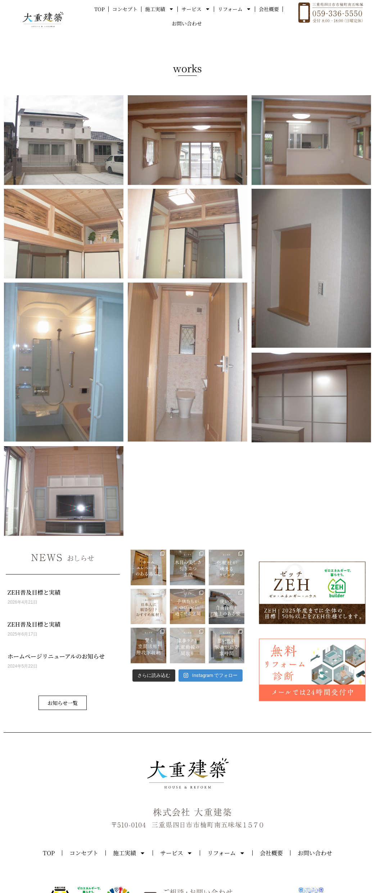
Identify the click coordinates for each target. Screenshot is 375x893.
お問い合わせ (187, 23)
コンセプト (124, 9)
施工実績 (159, 9)
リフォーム (234, 9)
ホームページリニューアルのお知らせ (56, 656)
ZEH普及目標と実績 (34, 592)
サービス (195, 9)
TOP (99, 9)
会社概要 (269, 9)
